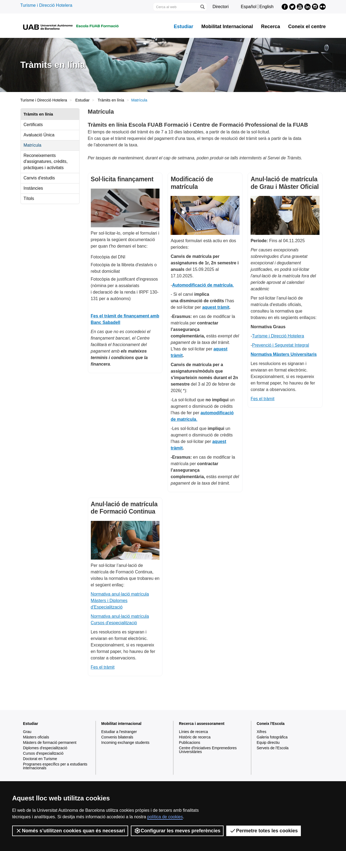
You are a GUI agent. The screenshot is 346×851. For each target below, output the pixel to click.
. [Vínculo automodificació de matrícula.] (203, 285)
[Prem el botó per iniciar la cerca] (202, 7)
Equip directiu (268, 742)
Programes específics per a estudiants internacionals (55, 766)
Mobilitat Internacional (227, 26)
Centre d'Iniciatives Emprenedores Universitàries (208, 750)
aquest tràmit (215, 307)
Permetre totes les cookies (263, 830)
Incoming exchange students (125, 742)
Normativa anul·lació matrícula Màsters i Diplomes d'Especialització (120, 600)
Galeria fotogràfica (272, 737)
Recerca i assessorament (201, 723)
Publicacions (189, 742)
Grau (27, 732)
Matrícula (32, 145)
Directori (220, 6)
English (267, 6)
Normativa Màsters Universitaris (284, 354)
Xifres (262, 732)
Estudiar (183, 26)
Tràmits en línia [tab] (38, 114)
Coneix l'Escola (271, 723)
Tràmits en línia (111, 100)
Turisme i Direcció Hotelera (46, 5)
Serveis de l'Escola (273, 748)
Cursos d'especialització (43, 753)
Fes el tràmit (262, 398)
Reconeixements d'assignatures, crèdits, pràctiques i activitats (46, 161)
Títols (29, 198)
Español (249, 6)
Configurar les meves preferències (177, 830)
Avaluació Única (39, 135)
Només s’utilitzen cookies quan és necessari (70, 830)
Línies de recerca (193, 732)
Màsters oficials (36, 737)
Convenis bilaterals (117, 737)
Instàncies (33, 188)
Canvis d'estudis (39, 178)
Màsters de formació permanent (49, 742)
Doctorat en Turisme (40, 759)
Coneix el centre (307, 26)
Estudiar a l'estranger (119, 732)
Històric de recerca (195, 737)
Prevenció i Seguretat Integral (280, 345)
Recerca (270, 26)
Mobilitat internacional (121, 723)
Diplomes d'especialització (45, 748)
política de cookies (165, 816)
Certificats (33, 124)
